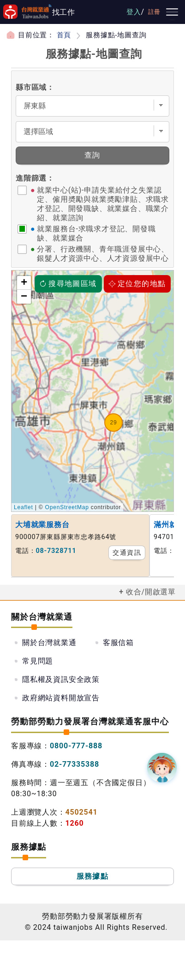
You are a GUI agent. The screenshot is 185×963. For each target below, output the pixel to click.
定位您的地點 (137, 283)
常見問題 (37, 661)
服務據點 (93, 876)
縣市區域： (35, 87)
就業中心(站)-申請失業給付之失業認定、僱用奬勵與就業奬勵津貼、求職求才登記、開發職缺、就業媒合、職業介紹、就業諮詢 (103, 204)
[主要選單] (172, 12)
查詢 (92, 155)
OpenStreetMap (67, 507)
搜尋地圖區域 (67, 283)
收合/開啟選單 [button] (151, 591)
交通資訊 (127, 552)
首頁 (64, 35)
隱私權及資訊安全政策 (61, 679)
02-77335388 (74, 764)
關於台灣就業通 (49, 642)
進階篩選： (35, 178)
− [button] (24, 297)
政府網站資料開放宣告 (61, 697)
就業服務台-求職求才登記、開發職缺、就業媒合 (96, 233)
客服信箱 (118, 642)
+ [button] (24, 283)
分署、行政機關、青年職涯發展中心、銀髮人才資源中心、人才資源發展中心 (103, 254)
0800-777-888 (76, 745)
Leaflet (23, 507)
